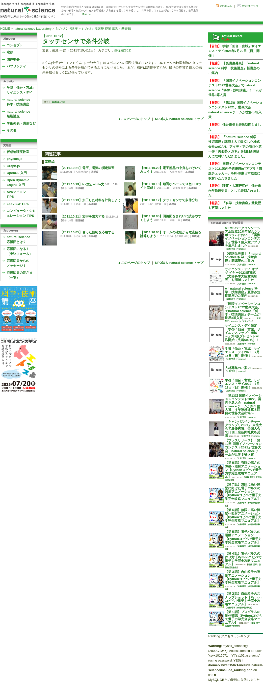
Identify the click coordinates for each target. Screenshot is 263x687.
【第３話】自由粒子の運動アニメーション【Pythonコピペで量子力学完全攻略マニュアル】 (243, 577)
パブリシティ (16, 66)
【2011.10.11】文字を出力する (82, 216)
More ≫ (86, 14)
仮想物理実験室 (18, 152)
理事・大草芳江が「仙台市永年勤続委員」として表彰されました (234, 190)
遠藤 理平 (231, 299)
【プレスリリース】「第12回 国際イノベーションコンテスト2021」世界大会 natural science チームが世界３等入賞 (243, 447)
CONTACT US (250, 6)
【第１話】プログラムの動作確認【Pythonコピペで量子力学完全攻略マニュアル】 (243, 617)
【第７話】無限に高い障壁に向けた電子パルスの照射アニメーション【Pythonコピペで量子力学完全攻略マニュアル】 (243, 491)
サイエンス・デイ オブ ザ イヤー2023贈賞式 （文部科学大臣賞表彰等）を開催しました (241, 274)
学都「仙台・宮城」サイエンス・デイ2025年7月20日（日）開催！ (234, 51)
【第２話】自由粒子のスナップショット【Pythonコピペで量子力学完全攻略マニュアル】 (243, 599)
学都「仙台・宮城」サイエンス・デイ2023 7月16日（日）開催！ (242, 352)
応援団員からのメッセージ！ (18, 263)
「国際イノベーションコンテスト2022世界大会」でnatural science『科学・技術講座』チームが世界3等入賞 (243, 311)
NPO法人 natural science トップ (179, 119)
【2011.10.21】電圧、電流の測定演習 (87, 168)
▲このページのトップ (134, 119)
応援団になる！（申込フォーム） (19, 251)
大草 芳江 (231, 249)
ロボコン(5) (58, 101)
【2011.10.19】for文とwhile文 (82, 184)
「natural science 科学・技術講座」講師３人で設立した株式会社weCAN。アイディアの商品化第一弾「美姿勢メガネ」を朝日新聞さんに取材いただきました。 (235, 146)
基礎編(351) (122, 50)
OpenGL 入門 (17, 173)
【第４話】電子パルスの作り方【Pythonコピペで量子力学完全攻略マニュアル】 (243, 559)
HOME (5, 28)
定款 (10, 52)
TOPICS (241, 249)
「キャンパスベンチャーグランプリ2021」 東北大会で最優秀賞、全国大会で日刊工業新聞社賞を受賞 (243, 429)
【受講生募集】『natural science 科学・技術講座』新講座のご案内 (234, 68)
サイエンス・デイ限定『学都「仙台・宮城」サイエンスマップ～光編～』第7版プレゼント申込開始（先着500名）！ (242, 333)
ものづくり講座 (66, 28)
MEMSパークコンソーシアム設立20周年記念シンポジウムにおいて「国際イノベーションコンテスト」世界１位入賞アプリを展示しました (243, 236)
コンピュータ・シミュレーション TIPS (21, 213)
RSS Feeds (225, 6)
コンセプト (15, 45)
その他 (11, 130)
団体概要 (13, 59)
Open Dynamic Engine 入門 (18, 182)
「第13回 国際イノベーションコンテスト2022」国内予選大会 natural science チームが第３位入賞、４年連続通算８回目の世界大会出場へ (243, 404)
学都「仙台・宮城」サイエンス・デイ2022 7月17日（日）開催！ (242, 383)
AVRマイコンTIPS (16, 194)
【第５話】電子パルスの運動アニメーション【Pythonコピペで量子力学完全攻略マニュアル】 (243, 537)
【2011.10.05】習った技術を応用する (87, 232)
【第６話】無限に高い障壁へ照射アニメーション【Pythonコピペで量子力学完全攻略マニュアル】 (243, 515)
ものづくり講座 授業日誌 (99, 28)
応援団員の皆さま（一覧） (19, 275)
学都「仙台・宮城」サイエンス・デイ (21, 90)
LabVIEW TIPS (18, 204)
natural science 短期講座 (18, 114)
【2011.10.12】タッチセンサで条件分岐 (169, 200)
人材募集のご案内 (238, 368)
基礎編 (126, 28)
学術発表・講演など (21, 123)
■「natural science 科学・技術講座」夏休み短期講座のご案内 (242, 292)
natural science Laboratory (33, 28)
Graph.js (13, 166)
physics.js (14, 159)
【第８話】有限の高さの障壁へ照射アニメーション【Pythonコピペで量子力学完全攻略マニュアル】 (243, 470)
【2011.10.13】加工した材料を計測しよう (90, 200)
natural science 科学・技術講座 (18, 102)
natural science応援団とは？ (18, 239)
